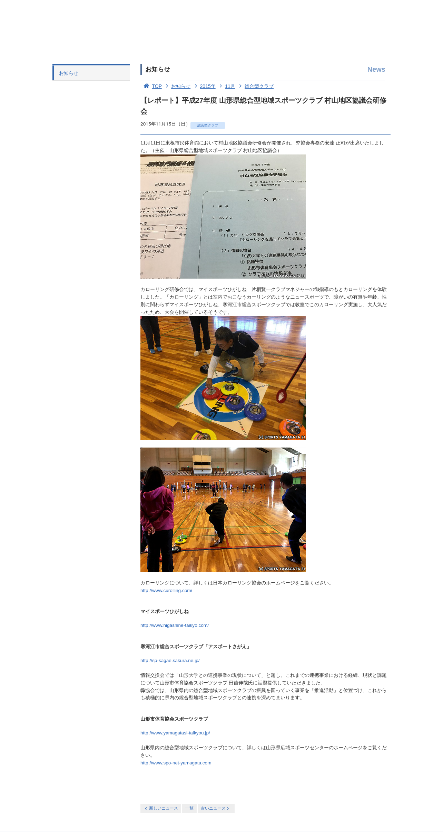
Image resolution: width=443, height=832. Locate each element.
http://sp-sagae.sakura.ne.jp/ (170, 660)
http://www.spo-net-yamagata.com (175, 762)
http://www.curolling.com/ (166, 590)
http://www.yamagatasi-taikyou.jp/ (175, 732)
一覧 (189, 808)
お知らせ (68, 73)
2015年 (204, 86)
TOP (151, 86)
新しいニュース (161, 808)
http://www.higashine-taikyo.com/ (174, 625)
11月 (226, 86)
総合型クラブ (255, 86)
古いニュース (215, 808)
